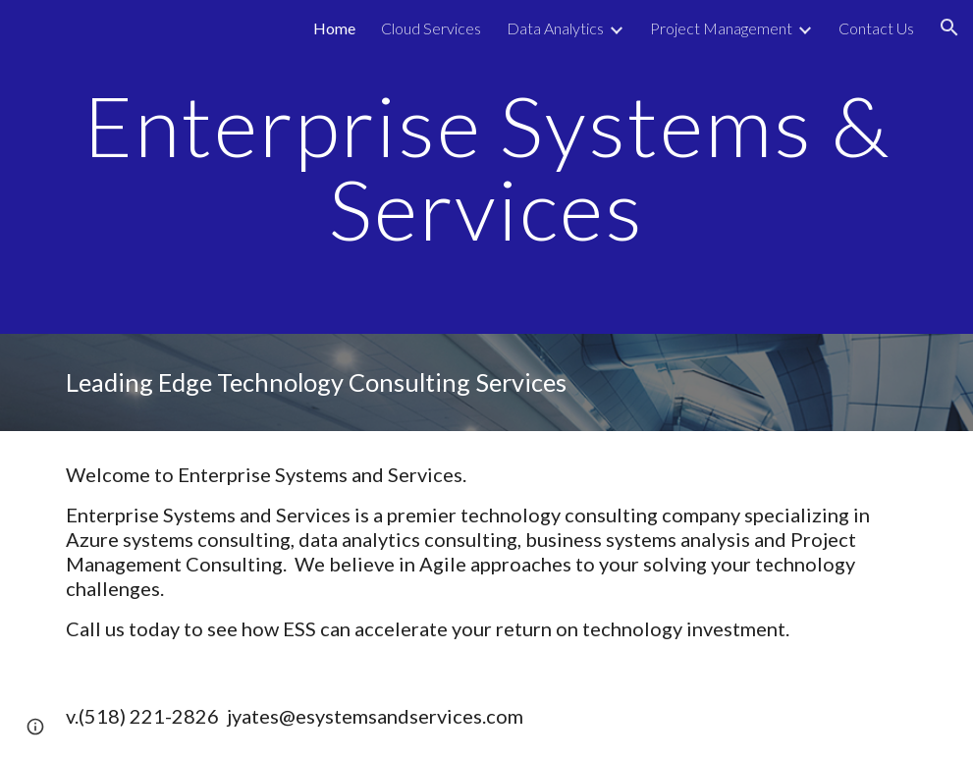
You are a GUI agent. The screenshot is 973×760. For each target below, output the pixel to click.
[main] (486, 167)
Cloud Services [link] (431, 28)
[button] (949, 27)
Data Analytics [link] (555, 28)
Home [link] (334, 28)
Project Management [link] (721, 28)
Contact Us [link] (876, 28)
